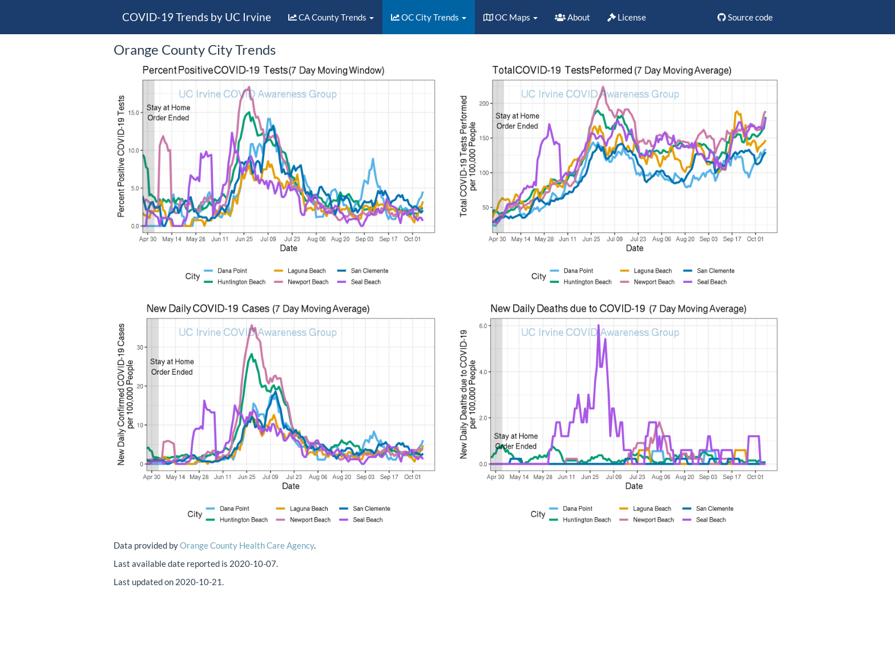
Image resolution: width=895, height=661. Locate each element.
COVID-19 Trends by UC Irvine (196, 16)
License (626, 17)
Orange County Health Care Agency (247, 545)
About (572, 17)
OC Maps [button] (510, 17)
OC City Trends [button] (428, 17)
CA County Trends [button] (331, 17)
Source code (745, 17)
